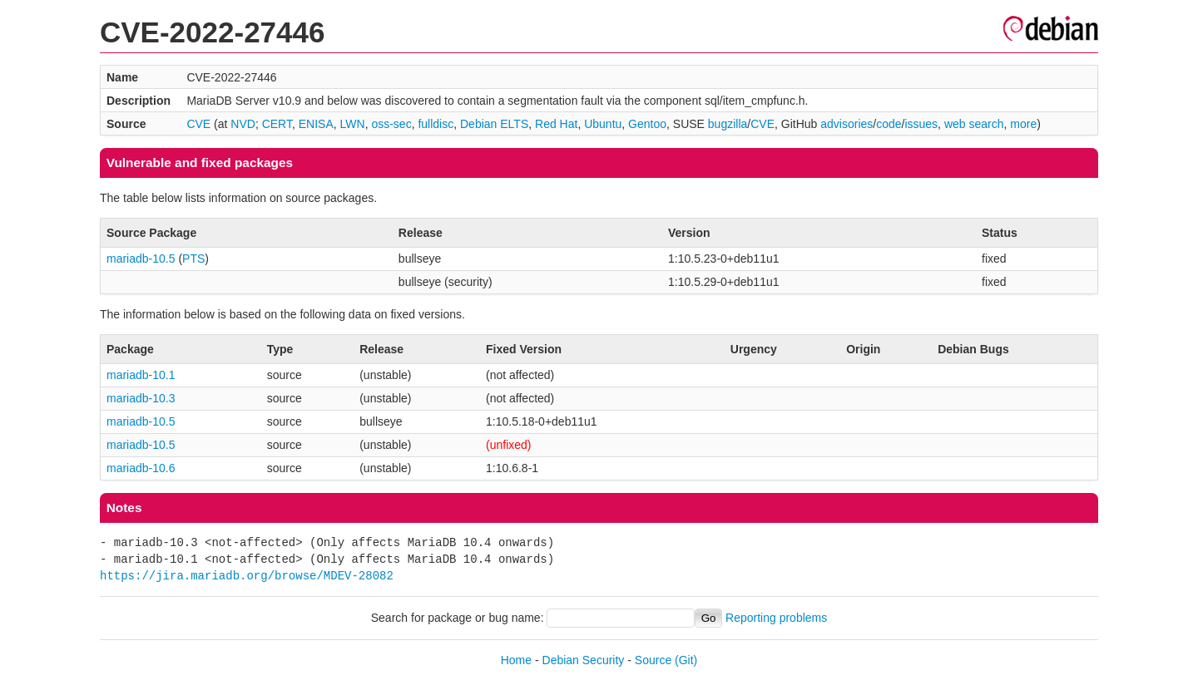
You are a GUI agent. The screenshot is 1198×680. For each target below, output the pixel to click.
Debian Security (583, 660)
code (888, 124)
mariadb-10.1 (141, 375)
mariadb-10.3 (141, 398)
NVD (242, 124)
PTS (193, 258)
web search (974, 124)
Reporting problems (776, 617)
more (1023, 124)
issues (921, 124)
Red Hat (556, 124)
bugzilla (727, 124)
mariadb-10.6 (141, 468)
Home (516, 660)
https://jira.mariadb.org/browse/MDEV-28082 (247, 576)
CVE (198, 124)
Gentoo (647, 124)
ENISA (316, 124)
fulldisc (435, 124)
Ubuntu (602, 124)
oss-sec (391, 124)
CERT (277, 124)
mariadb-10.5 (141, 258)
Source (653, 660)
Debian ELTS (494, 124)
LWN (352, 124)
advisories (846, 124)
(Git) (686, 660)
